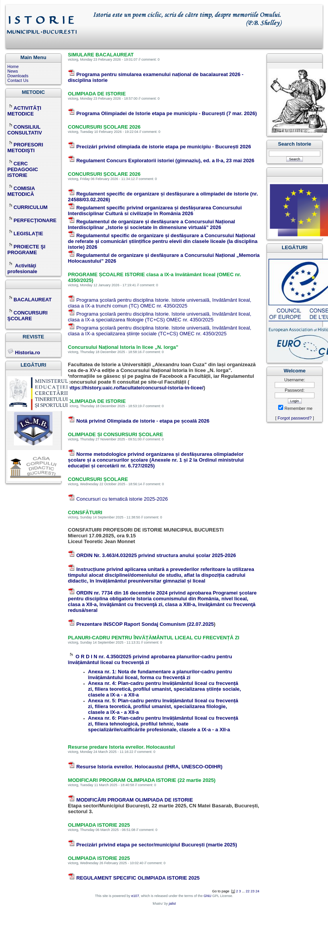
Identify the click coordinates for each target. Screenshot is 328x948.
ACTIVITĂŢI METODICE (24, 111)
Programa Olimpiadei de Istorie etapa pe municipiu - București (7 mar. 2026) (166, 113)
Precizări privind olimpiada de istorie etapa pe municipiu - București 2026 (163, 147)
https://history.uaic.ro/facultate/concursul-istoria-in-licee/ (136, 388)
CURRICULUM (27, 207)
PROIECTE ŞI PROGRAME (26, 249)
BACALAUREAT (29, 299)
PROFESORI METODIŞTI (25, 147)
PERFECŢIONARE (35, 220)
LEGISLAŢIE (25, 233)
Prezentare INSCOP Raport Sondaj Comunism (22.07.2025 (145, 624)
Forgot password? (295, 418)
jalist (172, 904)
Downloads (17, 75)
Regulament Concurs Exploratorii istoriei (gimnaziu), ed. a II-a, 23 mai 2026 (165, 160)
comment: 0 (150, 59)
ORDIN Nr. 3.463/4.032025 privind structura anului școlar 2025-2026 (156, 555)
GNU (207, 896)
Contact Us (17, 80)
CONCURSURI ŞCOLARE (27, 315)
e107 (135, 896)
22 (248, 891)
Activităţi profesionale (22, 268)
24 (257, 891)
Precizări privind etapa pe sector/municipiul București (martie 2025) (156, 845)
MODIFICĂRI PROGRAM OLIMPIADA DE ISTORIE (134, 800)
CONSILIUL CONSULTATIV (24, 130)
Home (13, 66)
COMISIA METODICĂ (21, 191)
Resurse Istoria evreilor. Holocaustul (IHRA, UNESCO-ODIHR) (149, 767)
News (12, 71)
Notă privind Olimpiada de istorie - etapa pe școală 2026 (142, 421)
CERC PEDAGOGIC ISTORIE (22, 169)
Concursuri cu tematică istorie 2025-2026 (122, 499)
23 (253, 891)
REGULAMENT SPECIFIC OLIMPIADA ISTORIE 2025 (137, 878)
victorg (73, 59)
